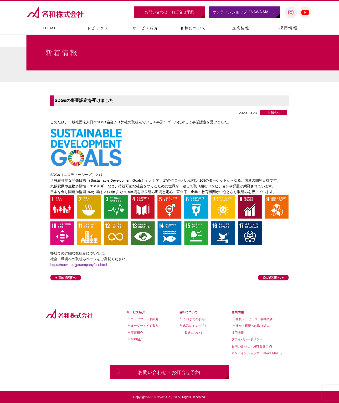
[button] (145, 27)
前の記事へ (65, 278)
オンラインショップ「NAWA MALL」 (245, 12)
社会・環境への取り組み (253, 326)
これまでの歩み (194, 319)
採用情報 (288, 28)
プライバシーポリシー (246, 339)
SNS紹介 (137, 339)
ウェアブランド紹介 (145, 319)
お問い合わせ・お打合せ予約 (169, 12)
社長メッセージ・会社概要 (254, 319)
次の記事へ (273, 278)
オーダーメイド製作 (145, 326)
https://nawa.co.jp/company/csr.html (78, 265)
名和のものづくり (195, 326)
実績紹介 (137, 332)
